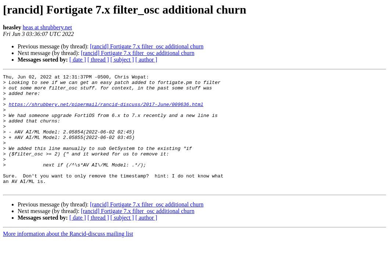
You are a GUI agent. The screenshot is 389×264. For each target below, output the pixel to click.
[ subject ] (122, 59)
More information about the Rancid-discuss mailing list (68, 257)
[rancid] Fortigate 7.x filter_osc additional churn (146, 46)
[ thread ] (98, 59)
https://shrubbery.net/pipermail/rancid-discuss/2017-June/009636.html (106, 110)
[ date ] (77, 59)
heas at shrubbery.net (47, 27)
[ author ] (146, 59)
